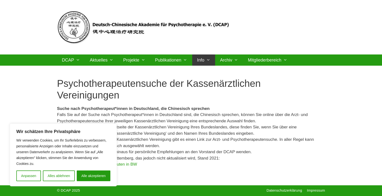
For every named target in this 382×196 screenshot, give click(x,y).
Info (206, 60)
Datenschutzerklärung (284, 190)
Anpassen (28, 176)
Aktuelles (104, 60)
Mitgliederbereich (270, 60)
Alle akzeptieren (93, 176)
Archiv (231, 60)
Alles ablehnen (59, 176)
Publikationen (173, 60)
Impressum (316, 190)
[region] (63, 155)
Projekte (136, 60)
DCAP (73, 60)
